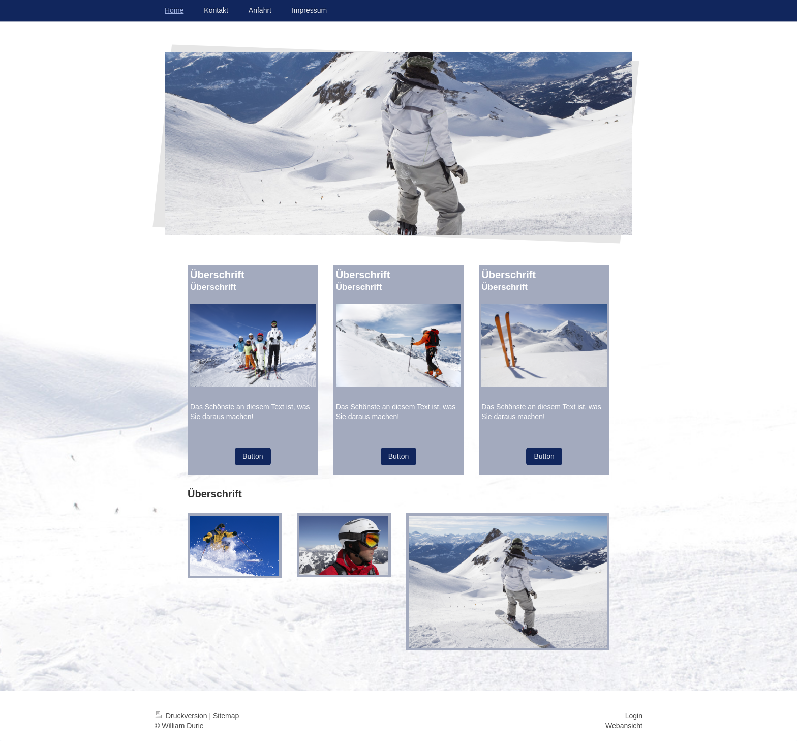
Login (633, 716)
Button (252, 456)
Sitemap (226, 716)
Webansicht (623, 726)
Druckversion (182, 716)
